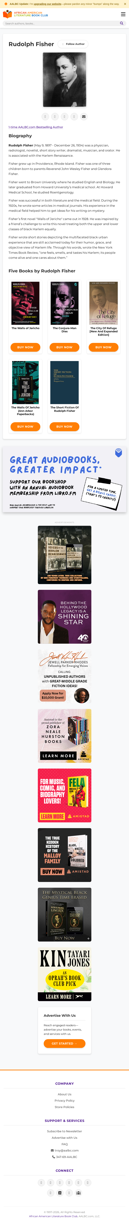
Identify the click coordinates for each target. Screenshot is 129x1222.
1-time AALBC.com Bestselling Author (36, 127)
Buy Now (25, 347)
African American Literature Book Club (53, 1216)
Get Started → (64, 1043)
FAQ (65, 1144)
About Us (64, 1094)
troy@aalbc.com (64, 1150)
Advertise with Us (64, 1137)
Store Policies (64, 1107)
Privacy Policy (65, 1100)
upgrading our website (47, 4)
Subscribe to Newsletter (64, 1131)
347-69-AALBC (64, 1157)
